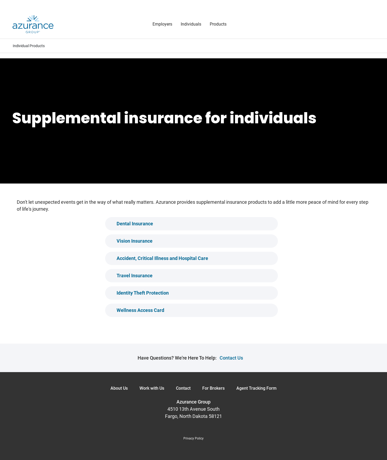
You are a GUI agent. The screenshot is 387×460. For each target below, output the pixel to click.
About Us (119, 388)
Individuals (191, 24)
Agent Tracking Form (256, 388)
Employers (162, 24)
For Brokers (213, 388)
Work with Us (151, 388)
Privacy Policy (193, 438)
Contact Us (231, 358)
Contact (183, 388)
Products (218, 24)
